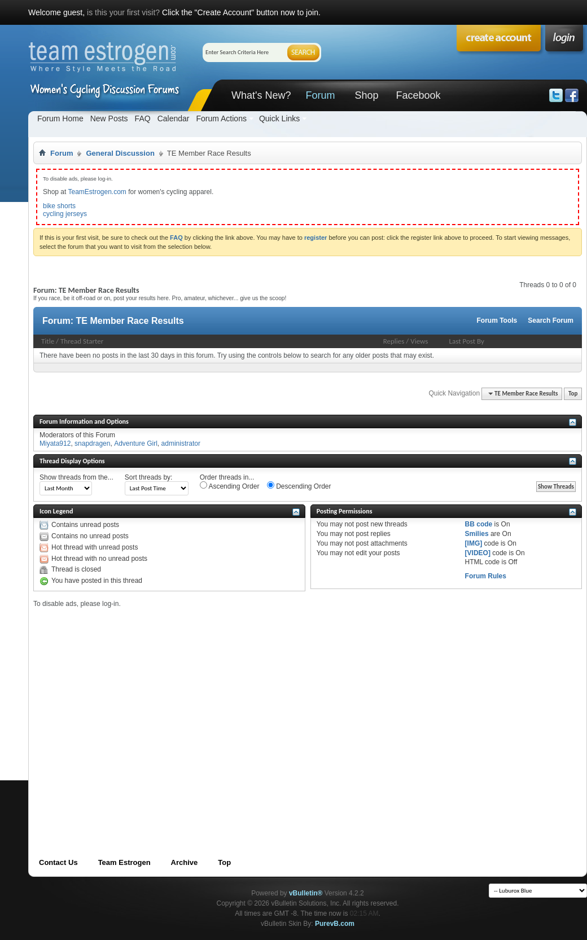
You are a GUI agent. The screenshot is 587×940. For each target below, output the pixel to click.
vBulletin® (306, 893)
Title (47, 341)
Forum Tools (497, 320)
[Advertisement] (106, 714)
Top (572, 393)
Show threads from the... (76, 477)
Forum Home (60, 118)
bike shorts (59, 206)
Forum (320, 95)
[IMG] (474, 543)
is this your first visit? (123, 12)
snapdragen (92, 443)
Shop (366, 95)
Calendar (173, 118)
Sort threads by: (149, 477)
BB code (479, 524)
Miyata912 (55, 443)
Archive (184, 862)
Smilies (477, 534)
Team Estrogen (124, 862)
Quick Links (279, 118)
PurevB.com (334, 924)
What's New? (261, 95)
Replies (394, 341)
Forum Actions (221, 118)
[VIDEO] (477, 553)
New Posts (109, 118)
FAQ (143, 118)
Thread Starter (81, 341)
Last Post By (466, 341)
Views (419, 341)
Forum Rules (485, 576)
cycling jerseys (65, 214)
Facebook (418, 95)
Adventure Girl (135, 443)
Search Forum (550, 320)
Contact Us (58, 862)
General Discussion (120, 153)
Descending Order (299, 485)
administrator (180, 443)
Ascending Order (230, 485)
